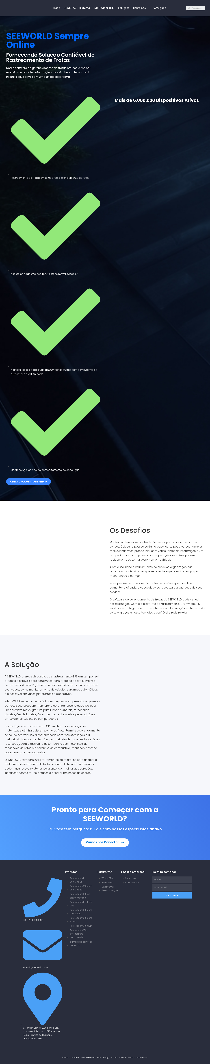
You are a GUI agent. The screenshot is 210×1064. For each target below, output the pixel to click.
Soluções (124, 8)
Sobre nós (139, 8)
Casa (56, 8)
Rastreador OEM (104, 8)
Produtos (70, 8)
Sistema (84, 8)
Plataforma (104, 872)
